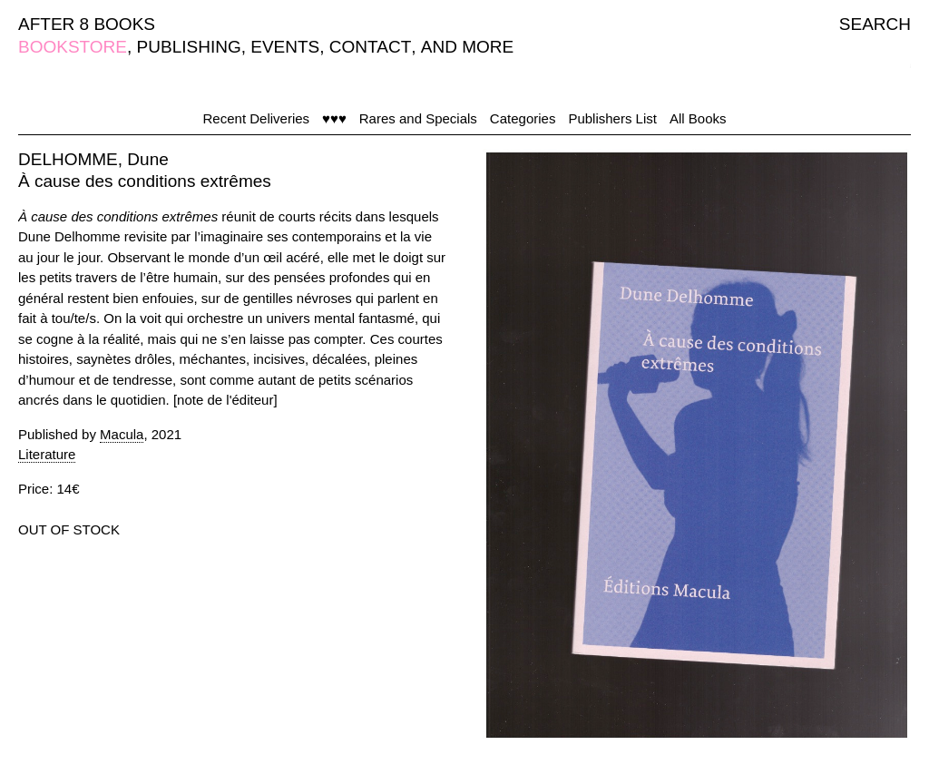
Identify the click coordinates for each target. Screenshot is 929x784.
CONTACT (370, 46)
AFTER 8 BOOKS (86, 24)
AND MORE (467, 46)
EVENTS (284, 46)
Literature (46, 454)
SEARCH (875, 24)
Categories (523, 118)
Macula (121, 434)
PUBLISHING (189, 46)
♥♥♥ (334, 118)
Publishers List (612, 118)
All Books (698, 118)
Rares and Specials (418, 118)
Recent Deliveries (256, 118)
